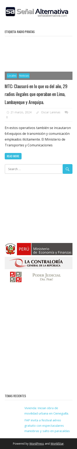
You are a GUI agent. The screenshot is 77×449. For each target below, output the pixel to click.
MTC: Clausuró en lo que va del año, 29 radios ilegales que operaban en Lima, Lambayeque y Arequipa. (36, 94)
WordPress (36, 443)
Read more (13, 156)
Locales (11, 75)
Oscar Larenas (50, 112)
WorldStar (57, 443)
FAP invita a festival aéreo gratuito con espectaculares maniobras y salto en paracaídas (47, 425)
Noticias (24, 75)
